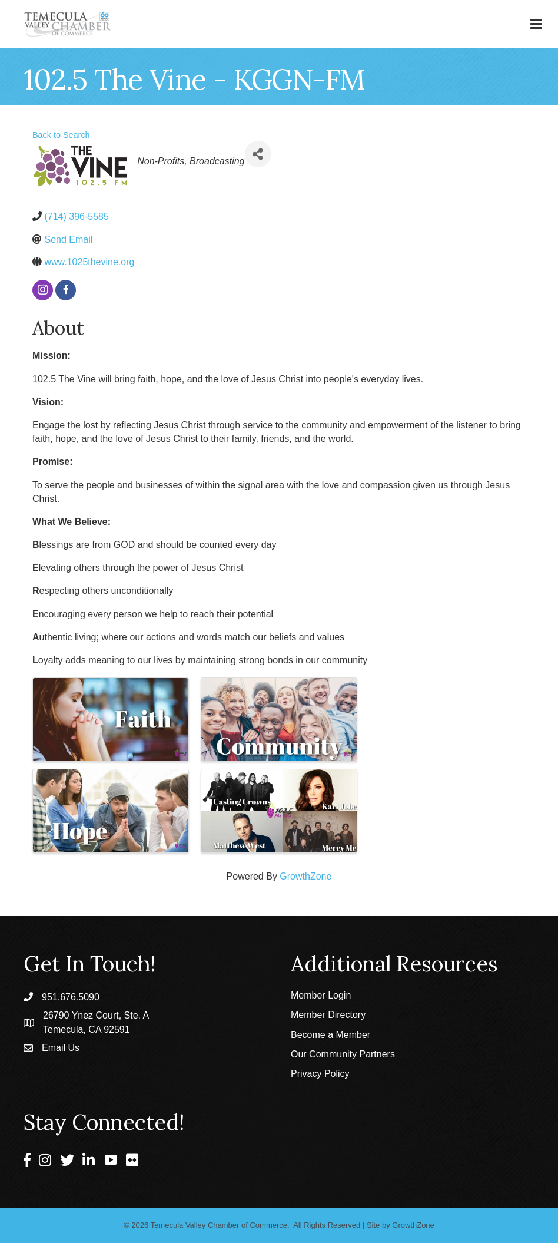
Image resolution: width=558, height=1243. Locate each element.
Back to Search (61, 135)
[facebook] (65, 290)
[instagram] (42, 290)
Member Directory (328, 1015)
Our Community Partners (343, 1054)
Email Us (60, 1048)
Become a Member (330, 1035)
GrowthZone (305, 876)
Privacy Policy (320, 1074)
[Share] (258, 154)
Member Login (321, 995)
